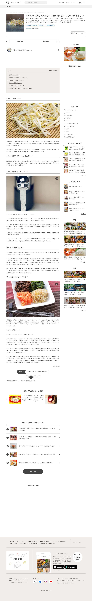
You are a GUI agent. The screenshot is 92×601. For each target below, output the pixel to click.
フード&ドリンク (62, 541)
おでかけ (36, 541)
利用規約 (63, 583)
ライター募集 (69, 578)
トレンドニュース (14, 541)
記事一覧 (58, 578)
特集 (11, 543)
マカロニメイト (22, 543)
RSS (68, 580)
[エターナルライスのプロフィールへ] (33, 50)
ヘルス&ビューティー (50, 541)
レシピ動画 (61, 2)
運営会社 (58, 583)
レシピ (22, 541)
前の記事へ (20, 41)
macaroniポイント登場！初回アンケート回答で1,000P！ (40, 25)
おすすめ (73, 2)
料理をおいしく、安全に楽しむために (77, 580)
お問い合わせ (75, 578)
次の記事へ (46, 41)
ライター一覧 (63, 578)
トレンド (67, 2)
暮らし (41, 541)
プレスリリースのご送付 (61, 580)
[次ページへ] (39, 377)
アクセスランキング (33, 543)
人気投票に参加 (51, 543)
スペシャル (42, 543)
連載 (16, 543)
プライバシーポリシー (69, 583)
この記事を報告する (56, 366)
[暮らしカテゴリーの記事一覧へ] (28, 28)
